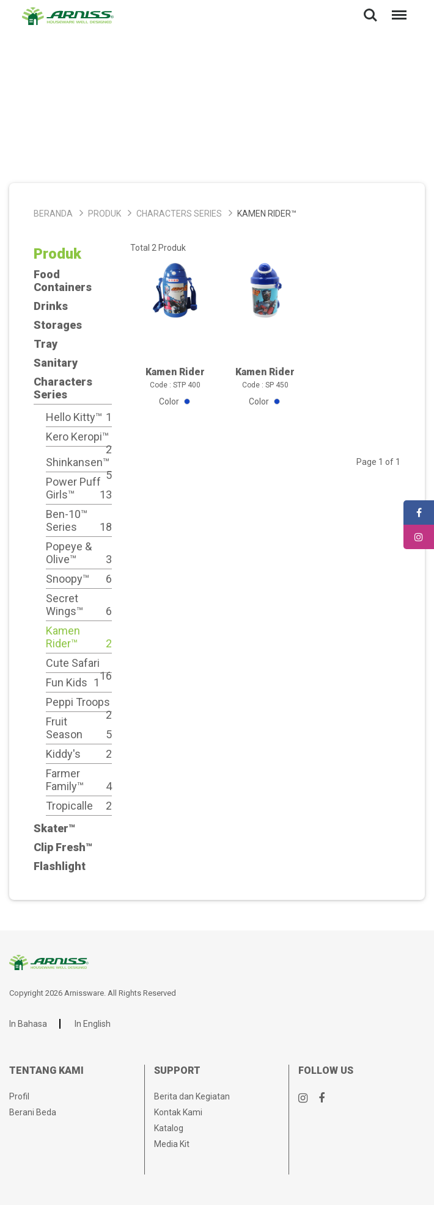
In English (93, 1024)
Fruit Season (79, 728)
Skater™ (54, 828)
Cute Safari (79, 662)
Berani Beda (32, 1112)
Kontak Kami (178, 1112)
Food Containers (63, 280)
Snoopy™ (79, 578)
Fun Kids (73, 682)
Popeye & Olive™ (79, 553)
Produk (104, 213)
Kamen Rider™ (79, 637)
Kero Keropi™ (79, 436)
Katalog (168, 1128)
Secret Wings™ (79, 604)
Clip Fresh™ (63, 847)
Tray (45, 343)
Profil (19, 1096)
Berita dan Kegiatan (192, 1096)
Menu (397, 9)
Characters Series (179, 213)
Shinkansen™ (79, 462)
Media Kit (171, 1144)
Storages (58, 324)
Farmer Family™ (79, 780)
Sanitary (56, 362)
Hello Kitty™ (79, 417)
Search (370, 15)
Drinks (51, 306)
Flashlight (60, 866)
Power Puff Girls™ (79, 488)
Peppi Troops (79, 702)
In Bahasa (28, 1024)
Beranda (53, 213)
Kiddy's (79, 753)
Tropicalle (79, 805)
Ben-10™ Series (79, 520)
